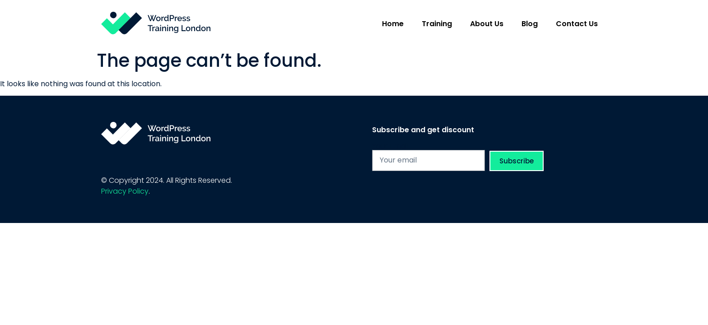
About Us (486, 24)
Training (437, 24)
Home (393, 24)
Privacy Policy (125, 191)
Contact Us (577, 24)
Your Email (390, 146)
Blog (530, 24)
